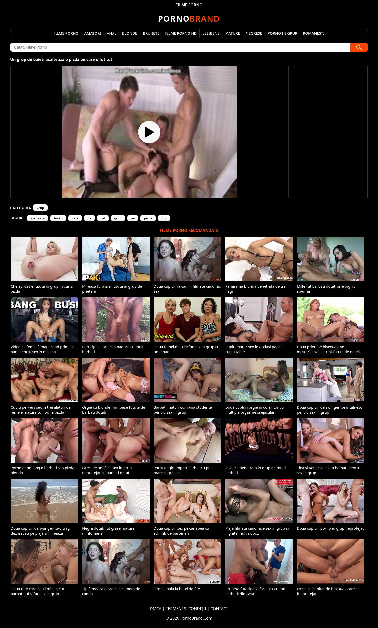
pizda (148, 218)
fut (103, 218)
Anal (111, 33)
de (90, 218)
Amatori (92, 33)
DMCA (156, 608)
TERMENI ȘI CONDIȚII (186, 608)
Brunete (151, 33)
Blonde (129, 33)
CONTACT (219, 608)
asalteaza (37, 218)
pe (133, 218)
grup (118, 218)
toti (164, 218)
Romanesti (314, 33)
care (75, 218)
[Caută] (359, 47)
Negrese (254, 33)
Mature (232, 33)
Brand (189, 18)
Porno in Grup (282, 33)
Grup (40, 207)
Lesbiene (210, 33)
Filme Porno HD (181, 33)
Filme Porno (65, 33)
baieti (58, 218)
